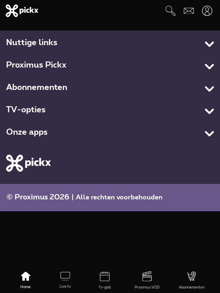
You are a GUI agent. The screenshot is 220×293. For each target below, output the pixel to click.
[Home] (25, 281)
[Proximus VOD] (147, 281)
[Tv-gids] (105, 281)
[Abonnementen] (191, 281)
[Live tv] (65, 281)
